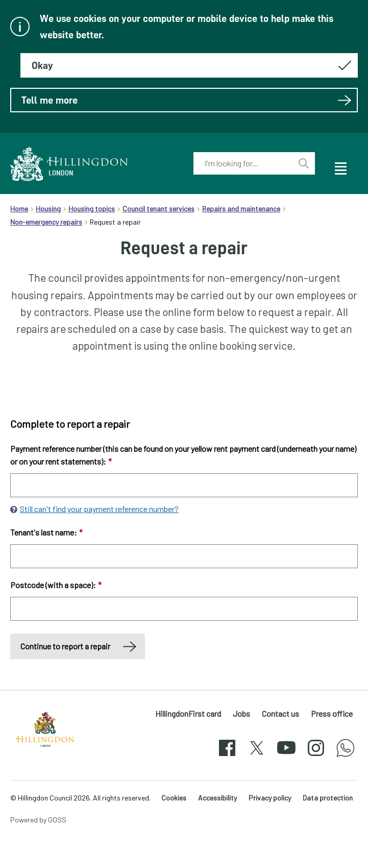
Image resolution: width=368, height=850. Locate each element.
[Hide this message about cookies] (189, 65)
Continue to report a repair (65, 646)
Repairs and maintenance (241, 208)
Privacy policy (270, 797)
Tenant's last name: (46, 532)
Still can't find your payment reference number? (99, 509)
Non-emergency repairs (46, 221)
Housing (48, 208)
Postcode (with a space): (56, 585)
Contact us (280, 713)
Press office (332, 713)
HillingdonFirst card (188, 713)
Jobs (241, 713)
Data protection (328, 797)
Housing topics (91, 208)
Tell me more (186, 100)
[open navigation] (340, 167)
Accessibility (217, 797)
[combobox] (242, 163)
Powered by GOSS (38, 819)
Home (19, 208)
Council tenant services (158, 208)
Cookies (173, 797)
